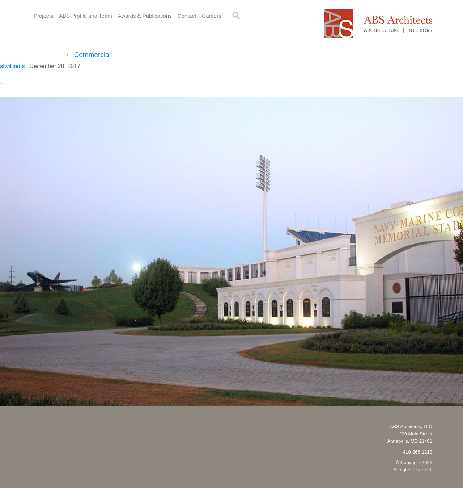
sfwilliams (12, 66)
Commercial (88, 54)
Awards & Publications (145, 16)
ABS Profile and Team (85, 16)
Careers (211, 16)
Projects (43, 16)
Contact (187, 16)
